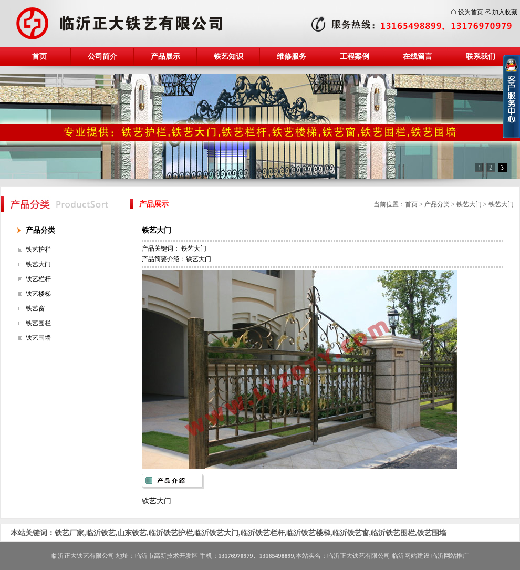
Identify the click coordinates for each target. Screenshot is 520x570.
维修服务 (291, 56)
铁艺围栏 (38, 323)
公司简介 (102, 56)
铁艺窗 (35, 308)
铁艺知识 (228, 56)
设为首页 (470, 12)
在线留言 (417, 56)
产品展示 (165, 56)
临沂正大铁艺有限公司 (358, 555)
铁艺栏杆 (38, 279)
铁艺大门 (38, 264)
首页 (39, 56)
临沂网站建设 (411, 555)
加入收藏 (504, 12)
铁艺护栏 (38, 249)
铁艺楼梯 (38, 293)
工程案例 (354, 56)
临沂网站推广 (450, 555)
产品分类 (40, 230)
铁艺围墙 (38, 337)
